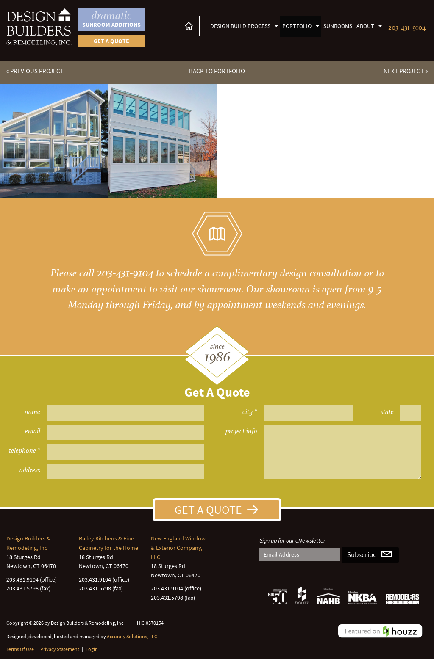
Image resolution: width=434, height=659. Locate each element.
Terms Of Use (20, 649)
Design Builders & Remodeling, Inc (28, 543)
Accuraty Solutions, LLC (132, 636)
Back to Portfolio (217, 71)
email (32, 431)
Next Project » (406, 71)
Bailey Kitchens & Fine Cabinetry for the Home (108, 543)
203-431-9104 (407, 26)
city (247, 411)
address (29, 470)
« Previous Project (35, 71)
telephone (22, 450)
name (32, 411)
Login (92, 649)
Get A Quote (208, 510)
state (387, 411)
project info (241, 431)
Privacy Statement (59, 649)
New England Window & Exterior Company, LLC (178, 547)
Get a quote (111, 41)
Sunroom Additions (111, 18)
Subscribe (361, 555)
